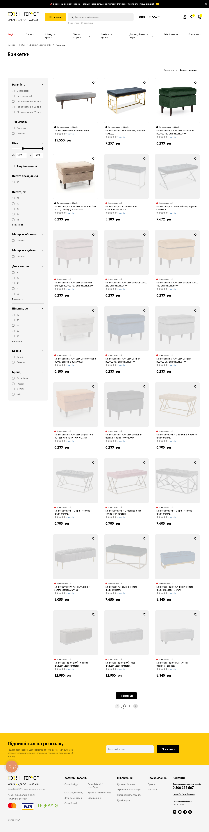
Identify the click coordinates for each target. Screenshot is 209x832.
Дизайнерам (123, 800)
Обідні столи (74, 23)
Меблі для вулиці (110, 36)
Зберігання (171, 34)
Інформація (124, 778)
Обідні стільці (87, 23)
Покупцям (195, 34)
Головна (11, 45)
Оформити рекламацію (129, 789)
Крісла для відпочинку (99, 792)
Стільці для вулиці (73, 792)
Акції (11, 34)
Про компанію (157, 778)
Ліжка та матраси (81, 36)
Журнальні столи (73, 797)
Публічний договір (17, 798)
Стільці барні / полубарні (95, 786)
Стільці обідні (71, 784)
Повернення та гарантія (129, 794)
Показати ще (126, 695)
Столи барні (70, 803)
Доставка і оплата (126, 784)
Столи (30, 34)
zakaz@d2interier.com (184, 794)
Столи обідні (94, 797)
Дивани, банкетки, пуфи (141, 36)
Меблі (22, 45)
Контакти (152, 789)
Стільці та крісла (53, 36)
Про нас (152, 784)
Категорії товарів (75, 778)
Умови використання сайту (21, 794)
